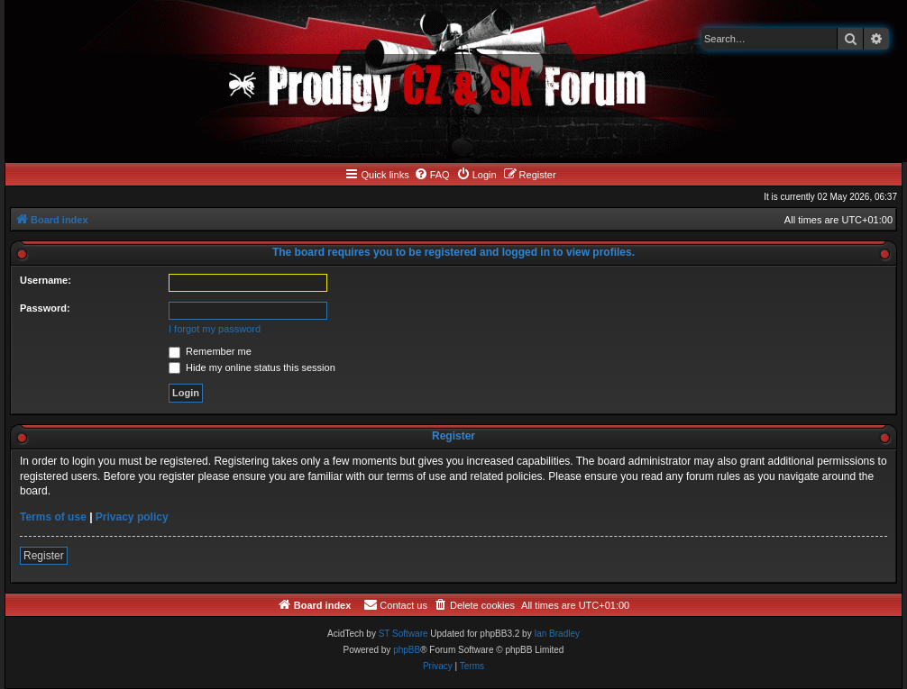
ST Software (403, 634)
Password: (45, 308)
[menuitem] (432, 175)
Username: (45, 280)
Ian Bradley (557, 634)
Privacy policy (132, 517)
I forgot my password (215, 328)
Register (43, 555)
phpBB (406, 650)
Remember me (210, 351)
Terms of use (53, 517)
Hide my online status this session (252, 367)
